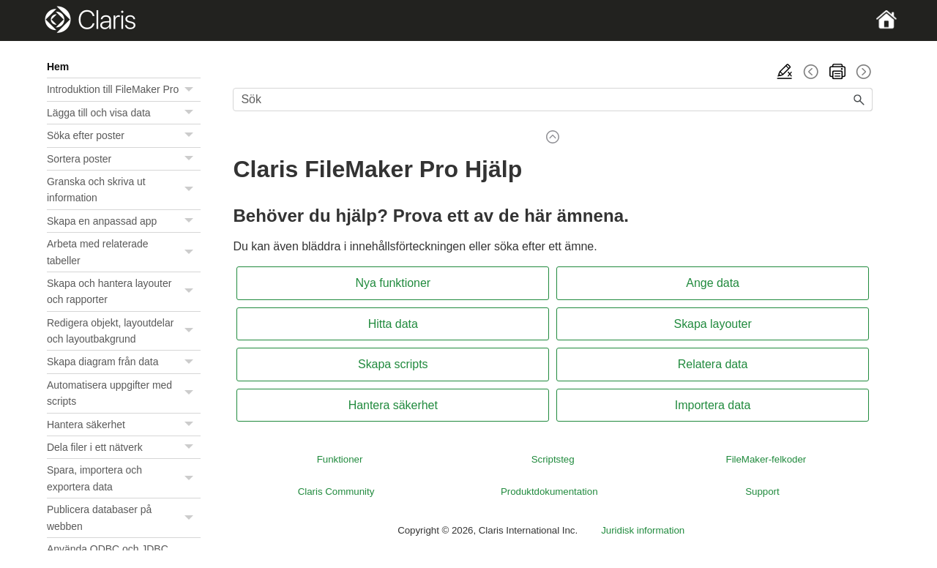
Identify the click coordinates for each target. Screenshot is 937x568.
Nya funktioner (392, 283)
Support (762, 491)
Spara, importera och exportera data (124, 478)
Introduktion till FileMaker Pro (124, 89)
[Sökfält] (553, 99)
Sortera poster (124, 159)
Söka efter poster (124, 135)
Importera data (713, 405)
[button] (190, 89)
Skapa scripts (393, 364)
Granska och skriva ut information (124, 190)
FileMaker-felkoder (766, 459)
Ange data (712, 283)
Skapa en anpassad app (124, 221)
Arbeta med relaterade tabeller (124, 252)
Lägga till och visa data (124, 113)
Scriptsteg (553, 459)
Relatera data (713, 364)
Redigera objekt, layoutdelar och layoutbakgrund (124, 331)
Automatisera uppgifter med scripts (124, 393)
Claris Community (336, 491)
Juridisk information (642, 530)
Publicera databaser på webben (124, 517)
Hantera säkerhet (124, 425)
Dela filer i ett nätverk (124, 447)
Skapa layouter (713, 324)
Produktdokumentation (549, 491)
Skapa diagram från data (124, 362)
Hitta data (393, 324)
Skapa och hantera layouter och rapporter (124, 291)
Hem (58, 66)
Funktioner (340, 459)
